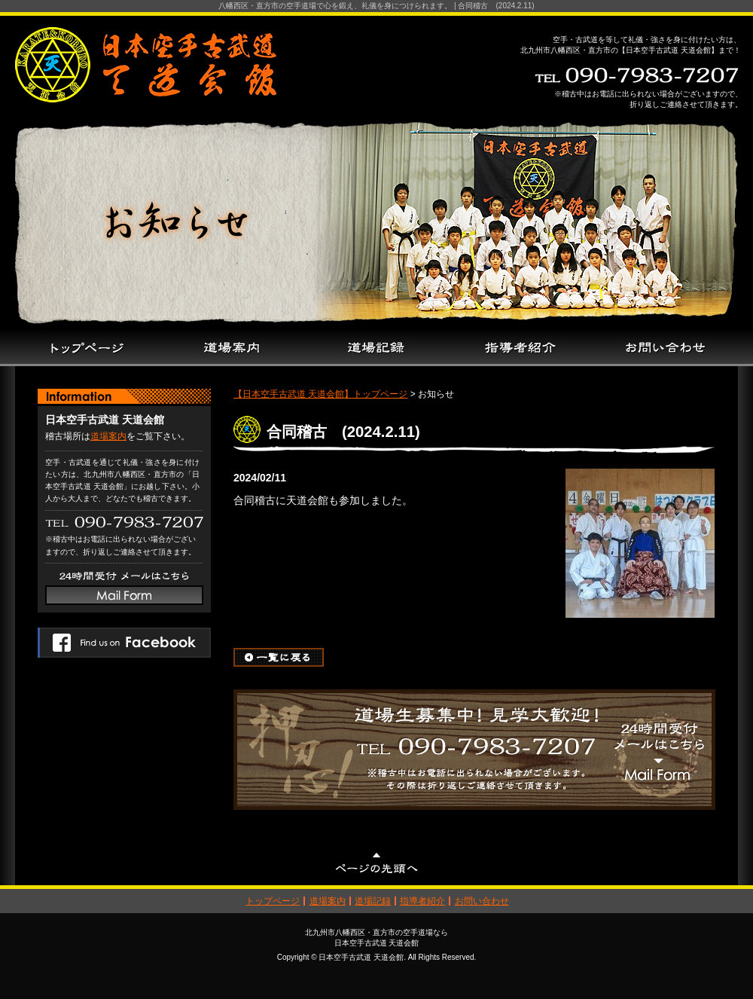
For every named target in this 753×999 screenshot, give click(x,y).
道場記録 (373, 901)
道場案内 (108, 436)
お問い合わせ (482, 901)
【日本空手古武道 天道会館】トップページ (320, 394)
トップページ (272, 901)
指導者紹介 (422, 901)
